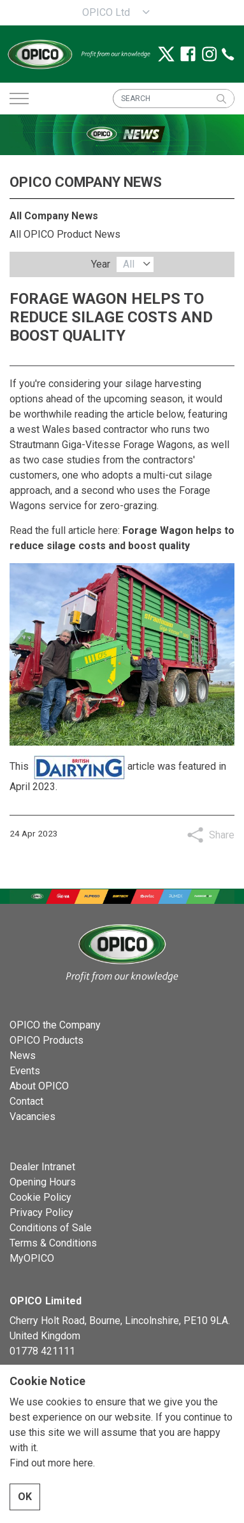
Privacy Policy (41, 1212)
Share (221, 835)
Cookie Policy (40, 1197)
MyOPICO (32, 1258)
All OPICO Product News (65, 234)
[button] (221, 98)
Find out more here (51, 1493)
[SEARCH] (174, 98)
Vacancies (32, 1116)
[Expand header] (19, 98)
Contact (26, 1101)
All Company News (54, 216)
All (128, 264)
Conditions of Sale (51, 1228)
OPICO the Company (55, 1025)
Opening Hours (43, 1182)
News (23, 1055)
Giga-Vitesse (91, 445)
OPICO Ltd (106, 12)
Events (25, 1071)
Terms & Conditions (53, 1243)
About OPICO (39, 1086)
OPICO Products (46, 1040)
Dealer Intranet (42, 1167)
